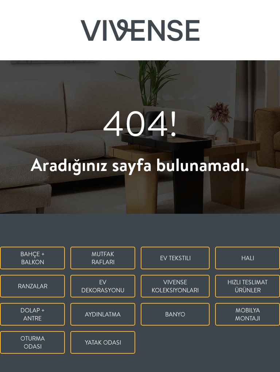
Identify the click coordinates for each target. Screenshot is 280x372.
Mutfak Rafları (103, 258)
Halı (247, 258)
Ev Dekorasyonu (102, 286)
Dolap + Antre (32, 314)
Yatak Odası (103, 342)
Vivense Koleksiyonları (175, 286)
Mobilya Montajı (247, 314)
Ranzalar (32, 286)
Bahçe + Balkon (32, 258)
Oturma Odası (32, 342)
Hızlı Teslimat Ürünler (248, 286)
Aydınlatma (103, 314)
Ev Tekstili (175, 258)
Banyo (175, 314)
